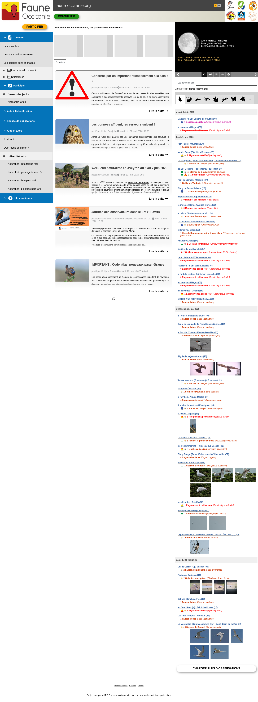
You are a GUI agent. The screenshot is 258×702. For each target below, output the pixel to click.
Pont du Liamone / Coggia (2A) (193, 180)
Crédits (141, 686)
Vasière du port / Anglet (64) (191, 249)
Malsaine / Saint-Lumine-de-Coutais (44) (197, 119)
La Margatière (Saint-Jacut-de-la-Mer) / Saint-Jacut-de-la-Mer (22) (209, 160)
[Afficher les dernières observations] (191, 89)
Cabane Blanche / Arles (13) (191, 599)
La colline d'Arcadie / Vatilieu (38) (194, 437)
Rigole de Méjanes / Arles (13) (192, 356)
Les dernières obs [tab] (186, 83)
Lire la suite (158, 111)
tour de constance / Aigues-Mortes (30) (197, 205)
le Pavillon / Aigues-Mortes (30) (193, 397)
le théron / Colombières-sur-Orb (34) (195, 213)
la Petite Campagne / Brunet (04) (193, 316)
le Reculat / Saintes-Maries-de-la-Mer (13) (198, 332)
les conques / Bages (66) (190, 127)
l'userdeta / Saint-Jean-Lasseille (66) (195, 266)
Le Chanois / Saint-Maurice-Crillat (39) (196, 221)
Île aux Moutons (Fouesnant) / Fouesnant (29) (200, 169)
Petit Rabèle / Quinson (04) (191, 144)
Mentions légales (121, 686)
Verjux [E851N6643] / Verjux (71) (193, 510)
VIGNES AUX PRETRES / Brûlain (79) (196, 299)
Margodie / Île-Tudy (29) (189, 388)
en (219, 5)
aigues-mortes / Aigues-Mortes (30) (195, 196)
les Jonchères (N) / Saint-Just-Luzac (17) (198, 607)
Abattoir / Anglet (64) (188, 241)
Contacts (132, 686)
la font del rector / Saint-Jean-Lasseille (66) (199, 274)
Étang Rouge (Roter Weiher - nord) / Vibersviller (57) (203, 454)
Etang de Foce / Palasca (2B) (192, 188)
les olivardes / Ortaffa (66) (190, 291)
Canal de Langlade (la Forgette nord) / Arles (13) (201, 324)
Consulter (66, 16)
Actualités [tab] (60, 62)
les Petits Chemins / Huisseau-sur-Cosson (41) (201, 446)
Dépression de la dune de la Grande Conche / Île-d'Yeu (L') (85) (208, 534)
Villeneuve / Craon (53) (189, 230)
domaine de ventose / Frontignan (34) (196, 405)
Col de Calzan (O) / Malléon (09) (193, 567)
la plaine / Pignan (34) (188, 413)
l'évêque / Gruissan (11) (189, 575)
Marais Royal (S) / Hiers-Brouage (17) (196, 152)
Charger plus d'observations (216, 668)
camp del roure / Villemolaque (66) (194, 257)
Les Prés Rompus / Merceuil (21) (194, 616)
